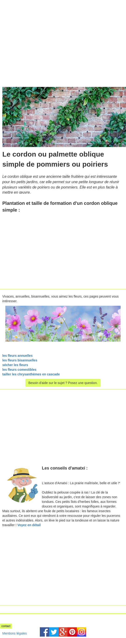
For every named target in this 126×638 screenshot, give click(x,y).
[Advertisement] (39, 32)
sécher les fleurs (15, 365)
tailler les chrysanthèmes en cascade (31, 374)
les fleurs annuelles (17, 355)
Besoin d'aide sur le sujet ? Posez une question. (63, 383)
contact (5, 626)
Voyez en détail (29, 525)
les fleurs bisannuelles (19, 360)
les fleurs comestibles (19, 369)
